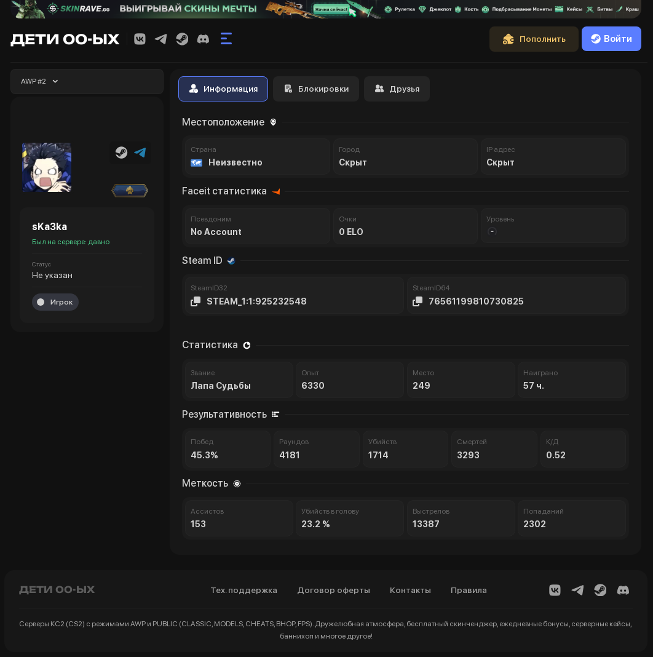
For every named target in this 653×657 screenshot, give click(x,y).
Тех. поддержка (243, 590)
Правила (469, 590)
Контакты (410, 590)
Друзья (396, 89)
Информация (223, 89)
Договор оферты (333, 590)
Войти (611, 38)
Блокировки (316, 89)
